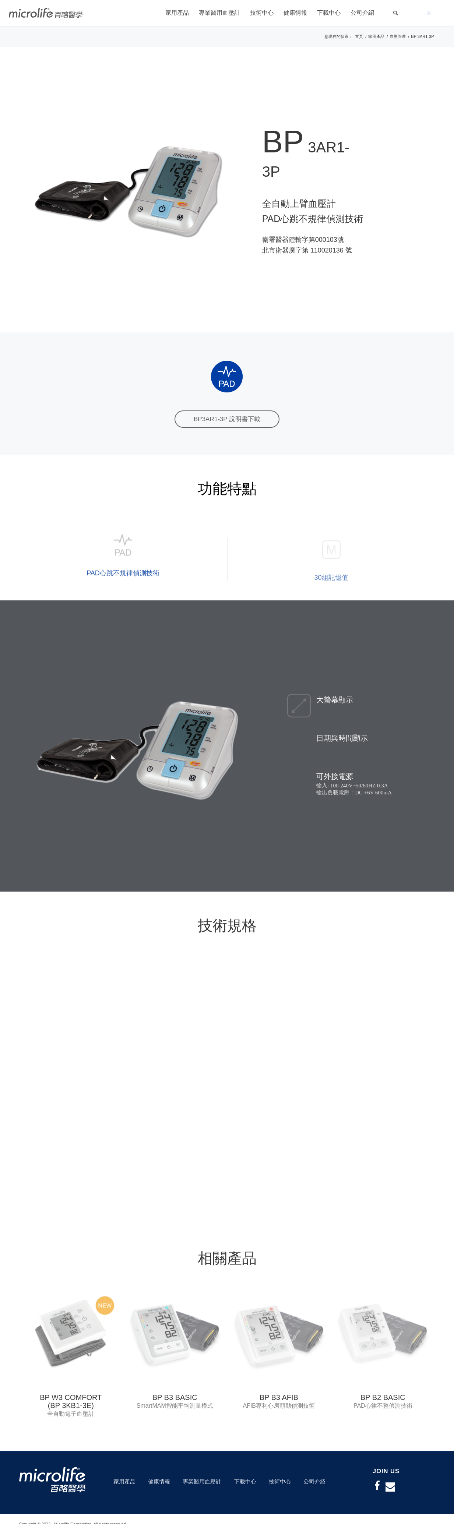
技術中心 (280, 1481)
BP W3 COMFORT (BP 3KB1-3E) (71, 1401)
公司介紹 (314, 1481)
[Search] (395, 13)
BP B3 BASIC (174, 1397)
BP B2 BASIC (382, 1397)
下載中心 (245, 1481)
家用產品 (124, 1481)
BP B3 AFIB (279, 1397)
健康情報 (159, 1481)
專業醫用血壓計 (202, 1481)
